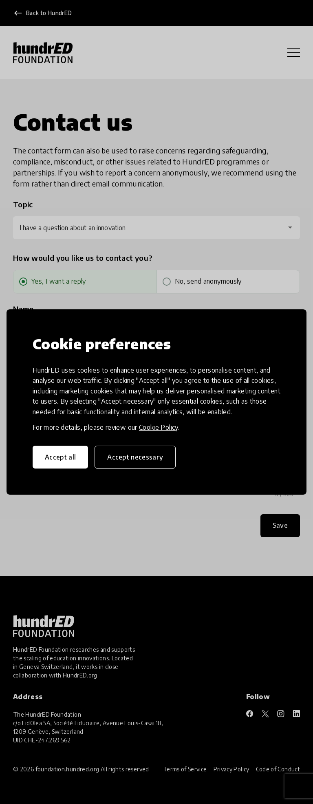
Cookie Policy (158, 427)
